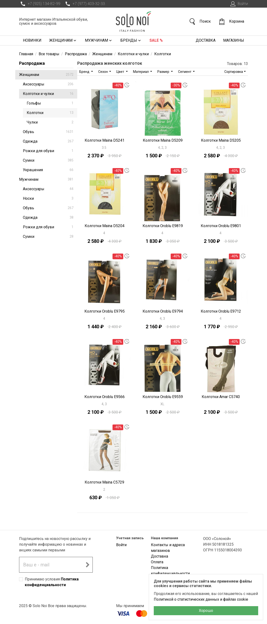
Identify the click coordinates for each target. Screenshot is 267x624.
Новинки (32, 40)
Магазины (233, 40)
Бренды (131, 40)
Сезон (103, 72)
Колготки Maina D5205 (221, 140)
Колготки (50, 112)
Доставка (206, 40)
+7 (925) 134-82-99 (39, 4)
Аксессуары (48, 84)
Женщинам (63, 40)
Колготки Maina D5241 (104, 140)
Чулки (50, 122)
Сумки (48, 160)
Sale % (156, 40)
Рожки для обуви (48, 150)
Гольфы (50, 103)
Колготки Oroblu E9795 (104, 311)
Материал (141, 72)
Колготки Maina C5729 (104, 482)
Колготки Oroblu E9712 (221, 311)
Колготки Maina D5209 (163, 140)
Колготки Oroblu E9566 (104, 396)
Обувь (48, 131)
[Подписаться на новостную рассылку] (87, 564)
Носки (48, 198)
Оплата (157, 562)
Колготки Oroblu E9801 (221, 226)
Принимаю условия (52, 582)
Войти (238, 4)
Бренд (84, 72)
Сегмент (185, 72)
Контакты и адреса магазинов (168, 548)
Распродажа (32, 63)
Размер (163, 72)
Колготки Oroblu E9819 (163, 226)
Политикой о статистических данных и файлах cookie (201, 599)
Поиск (200, 21)
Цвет (120, 72)
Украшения (48, 169)
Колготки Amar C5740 (221, 396)
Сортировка (233, 72)
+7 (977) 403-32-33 (84, 4)
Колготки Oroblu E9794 (163, 311)
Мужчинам (99, 40)
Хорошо (206, 610)
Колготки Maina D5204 (104, 226)
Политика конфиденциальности (170, 570)
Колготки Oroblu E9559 (163, 396)
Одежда (48, 141)
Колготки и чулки (48, 93)
